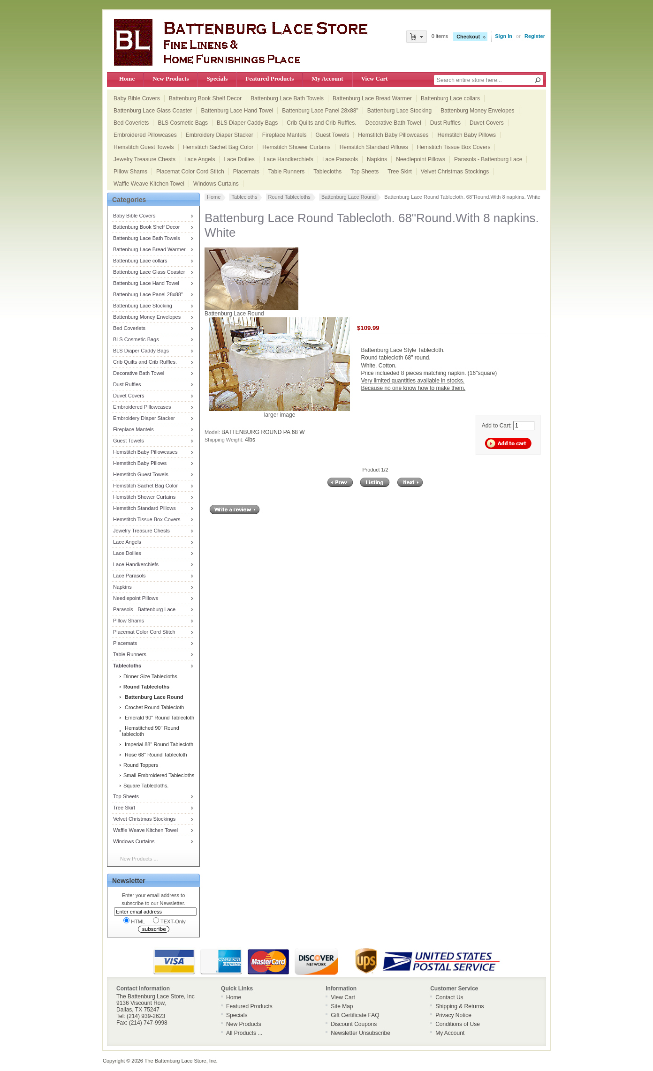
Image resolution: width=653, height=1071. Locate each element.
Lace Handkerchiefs (288, 159)
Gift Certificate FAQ (355, 1015)
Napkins (377, 159)
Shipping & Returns (459, 1006)
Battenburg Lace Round (348, 197)
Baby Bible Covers (137, 98)
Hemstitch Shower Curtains (296, 147)
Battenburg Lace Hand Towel (237, 110)
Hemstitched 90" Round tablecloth (150, 731)
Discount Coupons (354, 1024)
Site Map (342, 1006)
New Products (170, 78)
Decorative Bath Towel (393, 123)
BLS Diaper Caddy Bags (247, 123)
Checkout (468, 36)
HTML (134, 920)
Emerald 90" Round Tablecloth (158, 717)
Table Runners (286, 171)
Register (534, 36)
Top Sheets (364, 171)
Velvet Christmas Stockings (455, 171)
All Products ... (244, 1033)
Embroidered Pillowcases (145, 135)
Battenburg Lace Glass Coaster (153, 110)
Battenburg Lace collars (450, 98)
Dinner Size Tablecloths (149, 676)
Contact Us (449, 997)
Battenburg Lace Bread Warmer (372, 98)
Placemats (246, 171)
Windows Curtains (216, 183)
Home (127, 78)
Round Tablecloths (289, 197)
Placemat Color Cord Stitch (190, 171)
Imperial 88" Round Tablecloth (157, 744)
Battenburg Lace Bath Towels (287, 98)
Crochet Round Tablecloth (153, 707)
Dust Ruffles (445, 123)
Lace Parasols (340, 159)
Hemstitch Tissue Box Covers (454, 147)
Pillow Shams (130, 171)
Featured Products (269, 78)
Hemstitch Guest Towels (144, 147)
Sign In (503, 36)
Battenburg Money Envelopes (477, 110)
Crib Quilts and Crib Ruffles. (322, 123)
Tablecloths (327, 171)
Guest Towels (332, 135)
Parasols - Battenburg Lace (488, 159)
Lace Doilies (239, 159)
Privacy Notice (453, 1015)
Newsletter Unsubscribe (360, 1033)
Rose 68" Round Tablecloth (154, 754)
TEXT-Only (169, 920)
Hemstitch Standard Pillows (374, 147)
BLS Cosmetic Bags (183, 123)
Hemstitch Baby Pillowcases (393, 135)
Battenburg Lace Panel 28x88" (320, 110)
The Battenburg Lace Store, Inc (180, 1061)
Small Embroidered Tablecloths (158, 775)
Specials (217, 78)
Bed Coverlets (131, 123)
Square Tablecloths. (145, 785)
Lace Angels (199, 159)
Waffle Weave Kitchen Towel (149, 183)
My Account (327, 78)
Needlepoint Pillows (420, 159)
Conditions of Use (457, 1024)
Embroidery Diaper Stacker (219, 135)
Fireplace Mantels (284, 135)
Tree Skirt (399, 171)
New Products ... (139, 858)
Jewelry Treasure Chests (144, 159)
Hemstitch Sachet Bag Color (218, 147)
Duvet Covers (487, 123)
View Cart (374, 78)
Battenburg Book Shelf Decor (205, 98)
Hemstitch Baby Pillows (466, 135)
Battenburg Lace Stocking (399, 110)
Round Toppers (140, 765)
